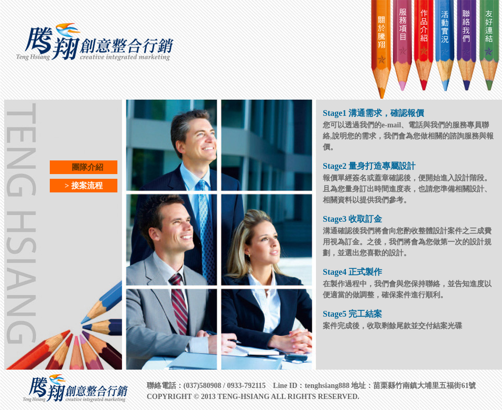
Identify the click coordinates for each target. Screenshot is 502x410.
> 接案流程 (83, 185)
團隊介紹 (83, 167)
